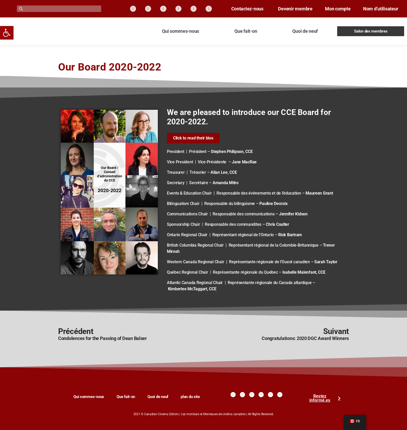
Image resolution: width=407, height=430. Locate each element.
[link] (6, 33)
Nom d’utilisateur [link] (376, 12)
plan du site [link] (190, 396)
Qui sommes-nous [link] (180, 31)
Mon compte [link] (387, 6)
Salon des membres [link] (370, 31)
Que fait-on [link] (245, 31)
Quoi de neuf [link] (305, 31)
